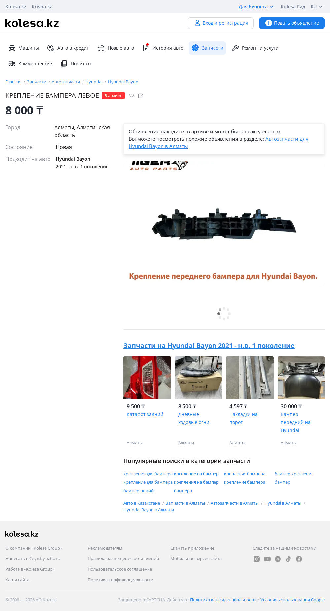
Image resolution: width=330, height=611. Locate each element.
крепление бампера (244, 482)
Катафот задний (145, 414)
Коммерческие (30, 64)
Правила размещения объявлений (123, 558)
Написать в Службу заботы (33, 558)
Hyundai (94, 82)
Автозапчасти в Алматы (235, 503)
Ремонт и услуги (255, 48)
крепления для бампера (148, 474)
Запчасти (37, 82)
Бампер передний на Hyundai (296, 422)
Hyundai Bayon (123, 82)
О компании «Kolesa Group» (33, 548)
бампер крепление (294, 474)
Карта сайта (17, 580)
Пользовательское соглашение (120, 569)
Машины (23, 48)
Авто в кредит (68, 48)
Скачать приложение (192, 548)
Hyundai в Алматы (283, 503)
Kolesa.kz (15, 6)
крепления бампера (244, 474)
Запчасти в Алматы (186, 503)
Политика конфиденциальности (120, 580)
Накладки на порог (243, 418)
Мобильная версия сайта (196, 558)
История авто (162, 48)
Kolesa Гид (293, 6)
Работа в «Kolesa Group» (29, 569)
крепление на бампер (196, 474)
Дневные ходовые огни (193, 418)
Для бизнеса (257, 7)
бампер (282, 482)
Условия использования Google (292, 600)
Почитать (76, 64)
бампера (183, 491)
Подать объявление (292, 23)
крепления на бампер (196, 482)
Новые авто (115, 48)
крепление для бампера (148, 482)
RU (318, 7)
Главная (13, 82)
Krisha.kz (42, 6)
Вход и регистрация (220, 23)
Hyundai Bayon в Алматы (148, 510)
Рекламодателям (105, 548)
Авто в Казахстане (142, 503)
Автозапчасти (66, 82)
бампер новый (138, 491)
